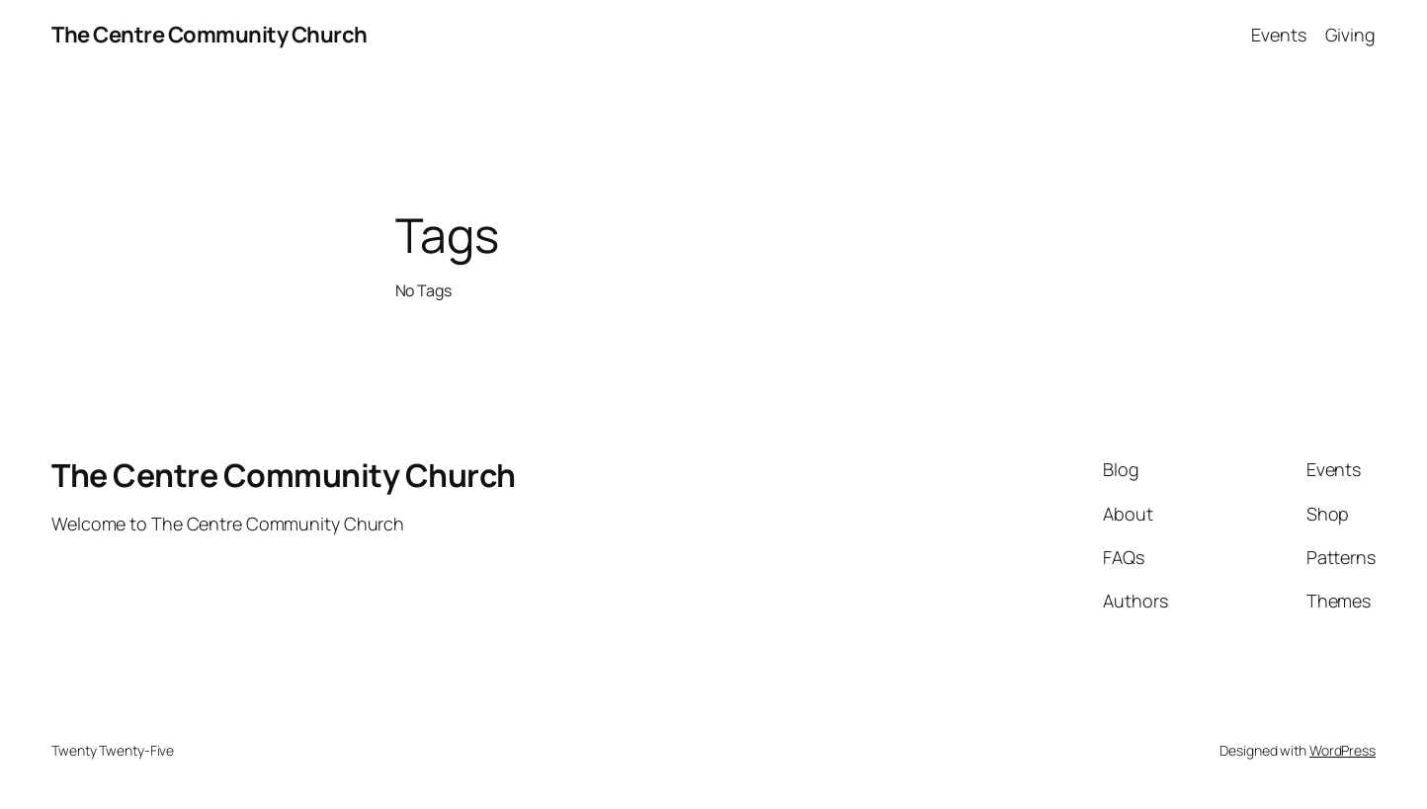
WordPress (1342, 750)
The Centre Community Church (209, 34)
